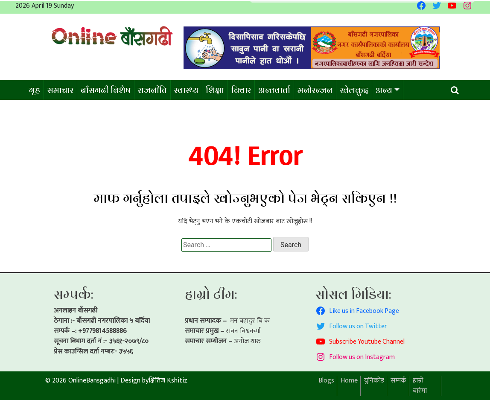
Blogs (326, 380)
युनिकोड (374, 380)
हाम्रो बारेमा (420, 386)
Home (349, 380)
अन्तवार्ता (274, 90)
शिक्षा (215, 90)
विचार (241, 90)
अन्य (384, 90)
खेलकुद (354, 90)
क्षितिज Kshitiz (168, 381)
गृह (34, 90)
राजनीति (152, 90)
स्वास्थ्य (186, 90)
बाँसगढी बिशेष (106, 90)
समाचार (60, 90)
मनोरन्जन (315, 90)
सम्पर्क (398, 380)
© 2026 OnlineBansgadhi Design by (97, 381)
